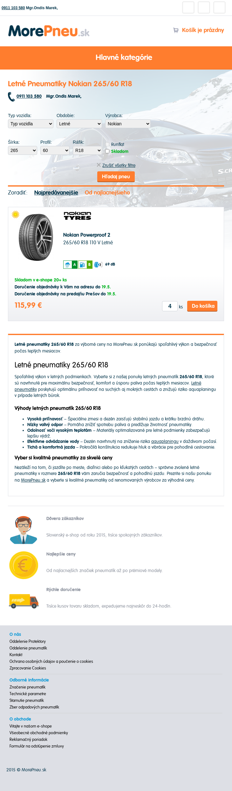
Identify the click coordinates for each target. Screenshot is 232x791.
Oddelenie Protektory (28, 641)
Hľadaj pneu (116, 177)
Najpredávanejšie (56, 192)
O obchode (20, 719)
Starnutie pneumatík (27, 700)
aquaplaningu (165, 441)
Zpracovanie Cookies (28, 668)
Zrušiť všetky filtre (116, 165)
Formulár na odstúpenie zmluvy (37, 746)
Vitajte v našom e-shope (31, 726)
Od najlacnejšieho (107, 192)
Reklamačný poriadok (28, 739)
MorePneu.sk (33, 480)
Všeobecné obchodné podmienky (39, 732)
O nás (15, 634)
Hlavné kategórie (116, 58)
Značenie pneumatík (27, 687)
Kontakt (16, 654)
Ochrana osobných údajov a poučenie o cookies (51, 661)
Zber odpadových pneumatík (34, 707)
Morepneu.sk (49, 26)
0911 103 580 (13, 8)
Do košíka (203, 306)
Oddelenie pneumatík (28, 648)
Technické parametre (28, 693)
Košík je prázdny (198, 30)
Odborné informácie (29, 680)
